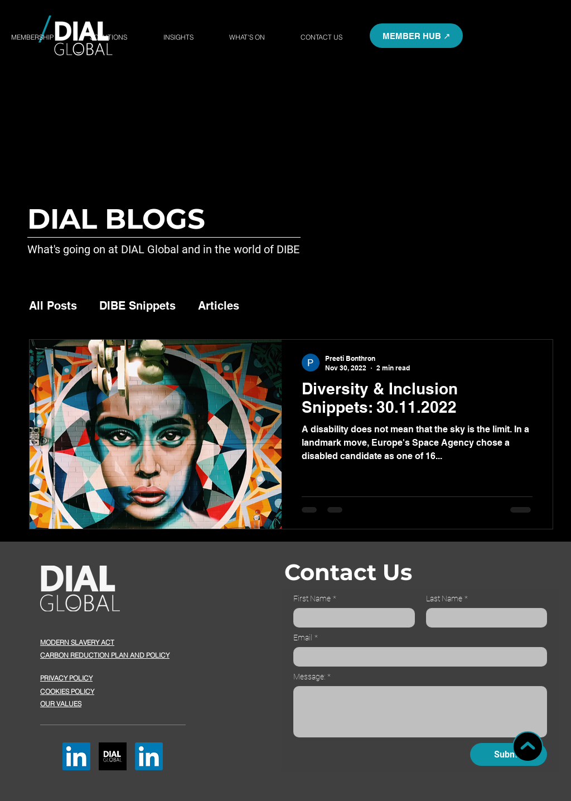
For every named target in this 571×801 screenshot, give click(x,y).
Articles (218, 305)
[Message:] (420, 711)
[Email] (417, 657)
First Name (314, 599)
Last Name (447, 599)
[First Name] (351, 618)
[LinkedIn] (76, 756)
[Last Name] (483, 618)
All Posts (53, 305)
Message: (312, 677)
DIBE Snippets (137, 305)
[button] (416, 35)
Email (305, 638)
